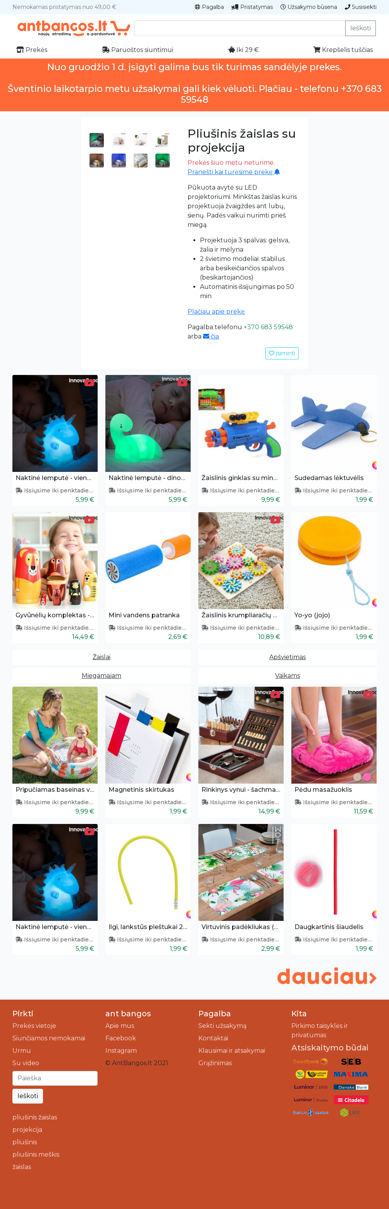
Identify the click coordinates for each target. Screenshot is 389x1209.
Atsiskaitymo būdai (329, 1047)
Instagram (121, 1050)
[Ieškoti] (55, 1078)
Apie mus (119, 1025)
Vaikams (287, 675)
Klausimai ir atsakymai (231, 1050)
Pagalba (209, 6)
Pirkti (22, 1013)
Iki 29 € (243, 50)
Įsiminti (282, 353)
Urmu (21, 1050)
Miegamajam (101, 675)
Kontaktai (213, 1038)
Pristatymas (252, 6)
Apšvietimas (287, 657)
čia (211, 336)
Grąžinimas (215, 1063)
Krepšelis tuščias (343, 50)
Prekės (31, 50)
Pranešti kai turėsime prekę (234, 172)
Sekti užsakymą (222, 1025)
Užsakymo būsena (309, 6)
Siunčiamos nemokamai (48, 1038)
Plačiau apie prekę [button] (216, 311)
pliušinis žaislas (34, 1117)
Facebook (120, 1038)
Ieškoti (360, 28)
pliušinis (24, 1142)
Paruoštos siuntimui (137, 50)
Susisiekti (361, 6)
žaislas (21, 1167)
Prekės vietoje (34, 1025)
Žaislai (101, 657)
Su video (25, 1063)
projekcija (27, 1129)
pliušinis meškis (35, 1154)
